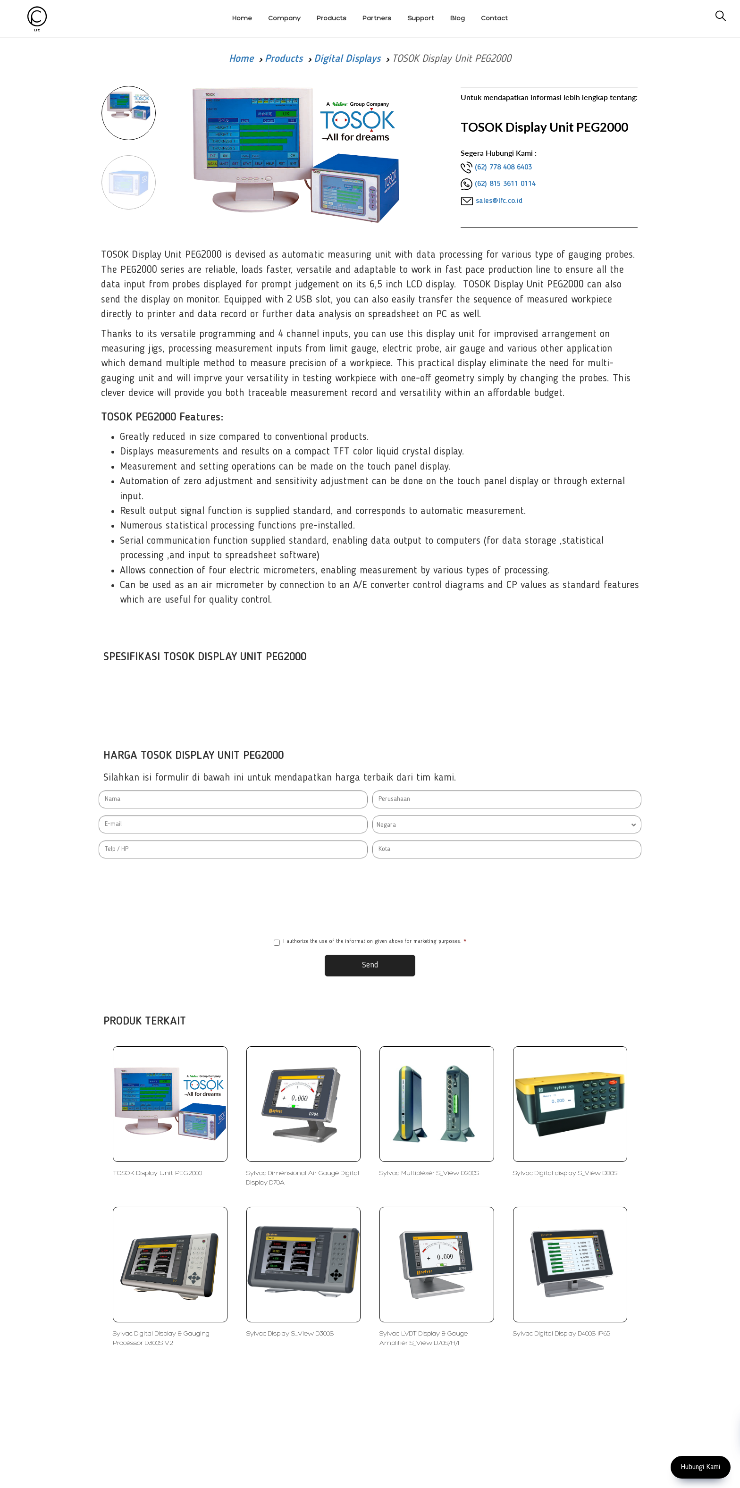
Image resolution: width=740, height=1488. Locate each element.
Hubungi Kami (700, 1467)
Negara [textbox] (386, 825)
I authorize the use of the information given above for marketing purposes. (370, 942)
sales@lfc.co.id (499, 201)
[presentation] (370, 898)
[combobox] (506, 824)
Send (370, 965)
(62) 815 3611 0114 (505, 184)
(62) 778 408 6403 (503, 167)
